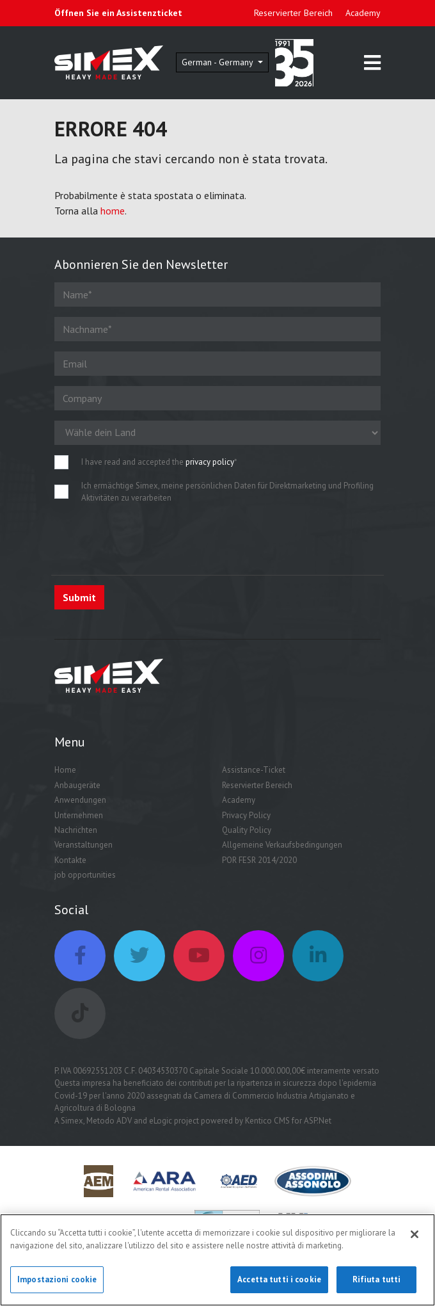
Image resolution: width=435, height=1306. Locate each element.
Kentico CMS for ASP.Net (288, 1120)
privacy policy (210, 461)
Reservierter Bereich (293, 13)
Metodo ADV (109, 1120)
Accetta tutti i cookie (279, 1280)
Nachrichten (75, 830)
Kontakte (70, 860)
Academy (363, 13)
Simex (72, 1120)
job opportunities (85, 874)
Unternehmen (78, 815)
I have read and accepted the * (159, 461)
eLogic (160, 1120)
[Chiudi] (414, 1235)
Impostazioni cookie (57, 1280)
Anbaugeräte (77, 785)
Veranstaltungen (83, 844)
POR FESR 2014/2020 (259, 860)
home (112, 210)
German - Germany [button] (218, 62)
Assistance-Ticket (253, 769)
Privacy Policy (246, 815)
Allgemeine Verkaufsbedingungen (282, 844)
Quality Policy (246, 830)
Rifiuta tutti (376, 1280)
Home (65, 769)
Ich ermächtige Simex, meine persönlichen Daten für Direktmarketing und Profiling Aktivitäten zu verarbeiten (227, 492)
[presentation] (151, 540)
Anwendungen (80, 799)
